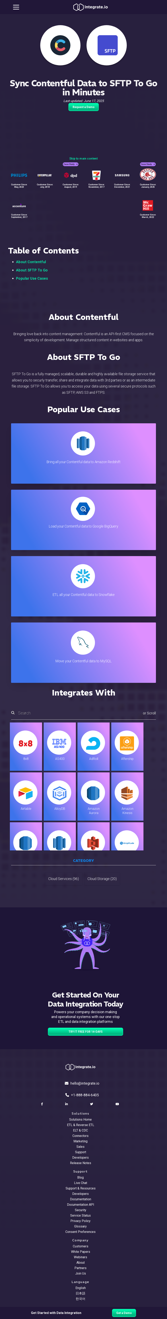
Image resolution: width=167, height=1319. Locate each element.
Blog (80, 1177)
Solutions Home (80, 1119)
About (80, 1262)
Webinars (80, 1257)
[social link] (42, 1104)
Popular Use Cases (32, 278)
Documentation (80, 1199)
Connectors (80, 1136)
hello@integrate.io (82, 1083)
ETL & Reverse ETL (80, 1125)
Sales (80, 1147)
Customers (80, 1246)
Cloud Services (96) (63, 879)
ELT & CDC (80, 1130)
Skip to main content (83, 158)
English (80, 1288)
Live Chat (80, 1183)
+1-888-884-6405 (82, 1095)
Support (80, 1152)
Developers (80, 1157)
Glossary (80, 1226)
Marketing (80, 1141)
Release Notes (80, 1163)
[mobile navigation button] (16, 7)
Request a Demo (84, 107)
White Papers (80, 1252)
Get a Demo (124, 1313)
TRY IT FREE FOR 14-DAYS (85, 1031)
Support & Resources (81, 1188)
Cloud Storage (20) (102, 879)
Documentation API (80, 1205)
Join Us (80, 1273)
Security (80, 1210)
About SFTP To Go (32, 270)
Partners (80, 1268)
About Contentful (31, 262)
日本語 (80, 1293)
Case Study (71, 164)
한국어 (80, 1299)
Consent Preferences (80, 1232)
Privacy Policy (80, 1221)
